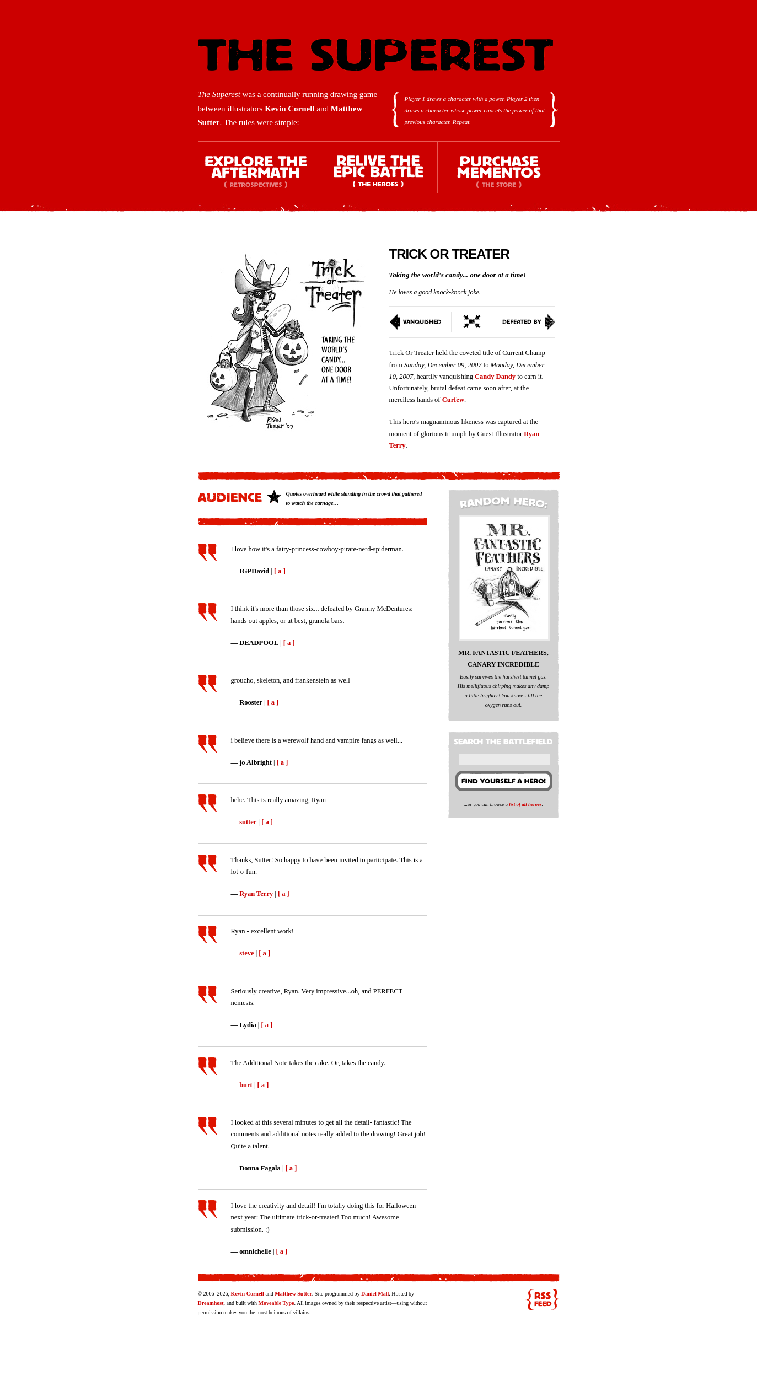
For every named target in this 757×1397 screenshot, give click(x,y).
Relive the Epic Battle (378, 177)
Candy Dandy (495, 376)
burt (246, 1085)
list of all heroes (525, 804)
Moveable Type (276, 1303)
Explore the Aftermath (258, 177)
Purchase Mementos (498, 177)
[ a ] (280, 571)
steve (246, 953)
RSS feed (542, 1299)
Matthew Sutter (293, 1294)
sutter (247, 822)
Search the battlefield (505, 739)
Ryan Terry (256, 894)
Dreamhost (211, 1303)
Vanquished (420, 322)
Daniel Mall (375, 1294)
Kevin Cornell (289, 108)
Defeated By (524, 322)
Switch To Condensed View (472, 322)
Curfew (453, 400)
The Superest (375, 55)
